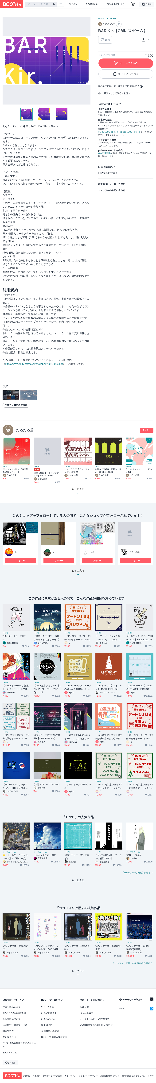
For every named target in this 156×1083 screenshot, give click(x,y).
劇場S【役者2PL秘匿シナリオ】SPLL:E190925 (108, 470)
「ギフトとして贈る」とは (114, 93)
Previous (5, 60)
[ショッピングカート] (133, 4)
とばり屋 (134, 552)
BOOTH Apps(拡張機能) (15, 1012)
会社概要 (26, 1076)
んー (55, 552)
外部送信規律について (110, 1076)
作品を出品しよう (116, 4)
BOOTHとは (92, 4)
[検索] (54, 4)
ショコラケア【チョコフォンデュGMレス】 (77, 470)
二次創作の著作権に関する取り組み (19, 1045)
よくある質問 (86, 1012)
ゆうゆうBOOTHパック (130, 132)
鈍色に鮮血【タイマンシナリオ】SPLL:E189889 (46, 474)
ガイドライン (70, 1076)
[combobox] (41, 4)
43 (92, 552)
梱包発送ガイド (10, 1031)
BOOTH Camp (10, 1052)
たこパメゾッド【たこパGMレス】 (139, 470)
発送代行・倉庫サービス (15, 1025)
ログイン (73, 4)
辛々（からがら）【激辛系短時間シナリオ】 (15, 470)
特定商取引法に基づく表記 (111, 184)
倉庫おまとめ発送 (50, 1031)
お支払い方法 (108, 173)
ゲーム (101, 18)
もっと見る (78, 573)
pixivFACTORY (104, 153)
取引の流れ (107, 167)
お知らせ (84, 1006)
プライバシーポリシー (88, 1076)
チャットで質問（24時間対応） (96, 1018)
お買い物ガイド (49, 1012)
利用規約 (36, 1076)
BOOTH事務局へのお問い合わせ (96, 1025)
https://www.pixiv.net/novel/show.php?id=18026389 (34, 364)
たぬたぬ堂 (24, 430)
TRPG (113, 18)
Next (87, 60)
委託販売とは (9, 1037)
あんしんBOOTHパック (108, 132)
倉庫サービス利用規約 (52, 1076)
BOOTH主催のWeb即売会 (54, 1037)
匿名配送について (11, 1018)
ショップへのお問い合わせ (111, 190)
